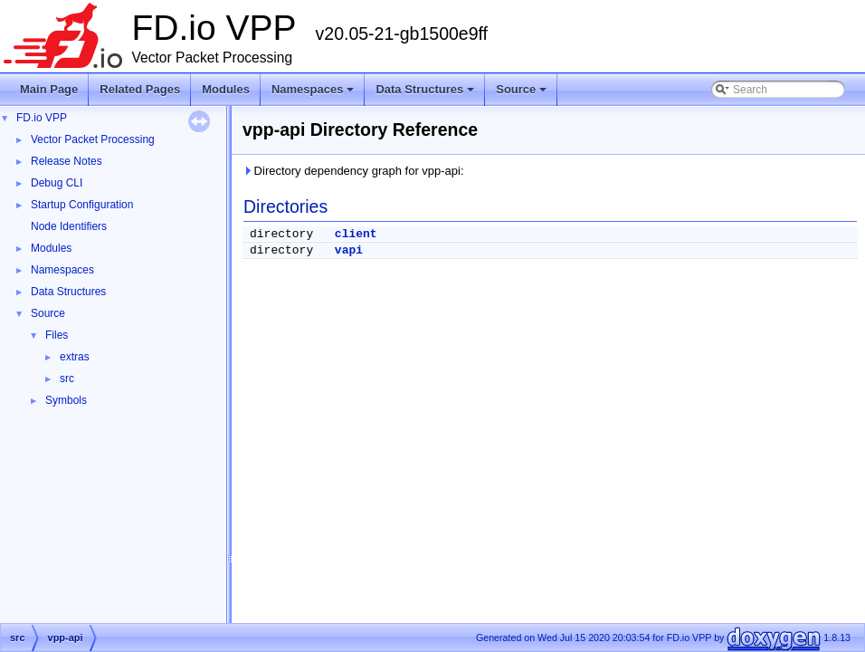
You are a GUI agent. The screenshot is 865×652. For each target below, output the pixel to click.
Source (522, 94)
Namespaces (314, 94)
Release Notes (66, 161)
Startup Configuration (82, 204)
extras (75, 356)
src (67, 378)
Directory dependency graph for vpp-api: (353, 170)
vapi (349, 250)
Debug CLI (56, 183)
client (356, 234)
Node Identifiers (69, 226)
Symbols (66, 400)
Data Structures (426, 94)
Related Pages (140, 89)
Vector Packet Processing (93, 139)
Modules (226, 89)
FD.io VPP (41, 117)
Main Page (49, 89)
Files (56, 335)
